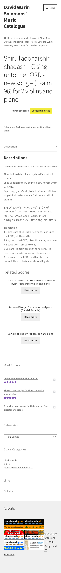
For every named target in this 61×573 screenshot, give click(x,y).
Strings (33, 38)
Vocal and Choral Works (19, 467)
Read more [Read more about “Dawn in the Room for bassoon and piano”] (30, 340)
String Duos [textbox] (29, 437)
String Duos (45, 38)
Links (10, 491)
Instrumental (22, 38)
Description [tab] (10, 146)
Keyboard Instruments (27, 126)
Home (10, 38)
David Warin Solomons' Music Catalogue (17, 16)
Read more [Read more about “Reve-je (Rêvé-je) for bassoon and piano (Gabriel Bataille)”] (30, 316)
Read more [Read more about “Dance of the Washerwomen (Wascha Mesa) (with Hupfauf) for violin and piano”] (30, 290)
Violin (7, 130)
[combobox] (30, 436)
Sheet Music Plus (41, 110)
